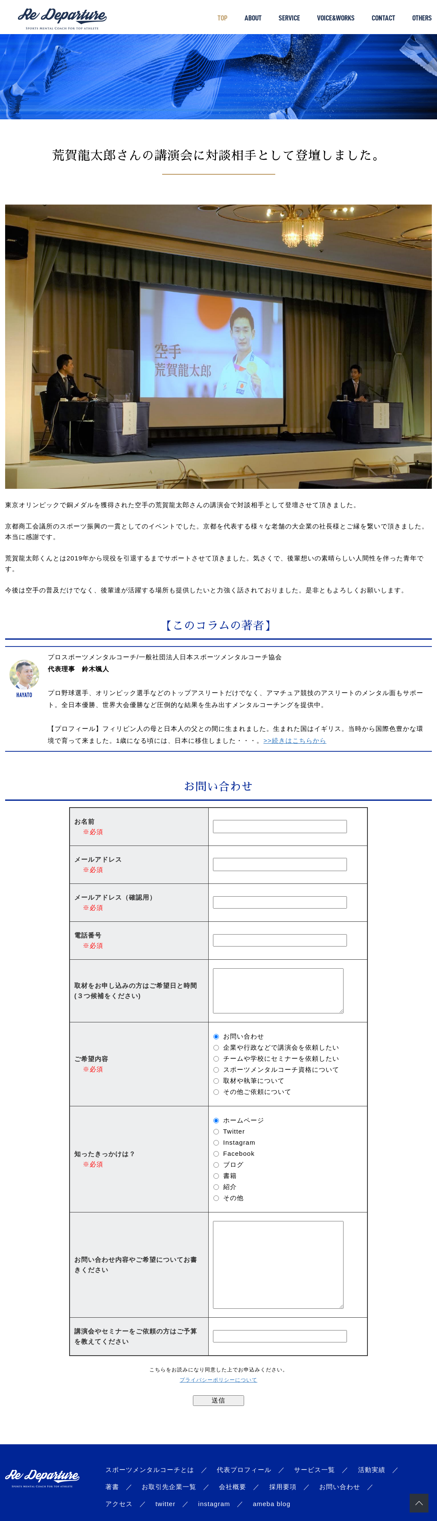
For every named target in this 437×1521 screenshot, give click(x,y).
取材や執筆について (254, 1080)
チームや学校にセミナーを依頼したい (281, 1058)
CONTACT (383, 18)
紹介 (230, 1186)
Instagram (239, 1142)
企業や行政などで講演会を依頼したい (281, 1047)
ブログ (233, 1164)
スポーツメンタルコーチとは (149, 1469)
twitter (165, 1503)
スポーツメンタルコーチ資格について (281, 1069)
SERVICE (289, 18)
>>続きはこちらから (294, 740)
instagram (214, 1503)
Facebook (239, 1153)
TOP (222, 18)
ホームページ (243, 1120)
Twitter (234, 1131)
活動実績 (371, 1469)
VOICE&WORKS (336, 18)
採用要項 (283, 1486)
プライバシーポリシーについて (218, 1380)
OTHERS (422, 18)
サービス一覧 (314, 1469)
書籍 (230, 1175)
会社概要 (232, 1486)
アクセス (119, 1503)
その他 (233, 1197)
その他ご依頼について (257, 1091)
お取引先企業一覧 (169, 1486)
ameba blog (271, 1503)
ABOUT (253, 18)
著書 (112, 1486)
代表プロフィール (244, 1469)
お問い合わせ (243, 1036)
